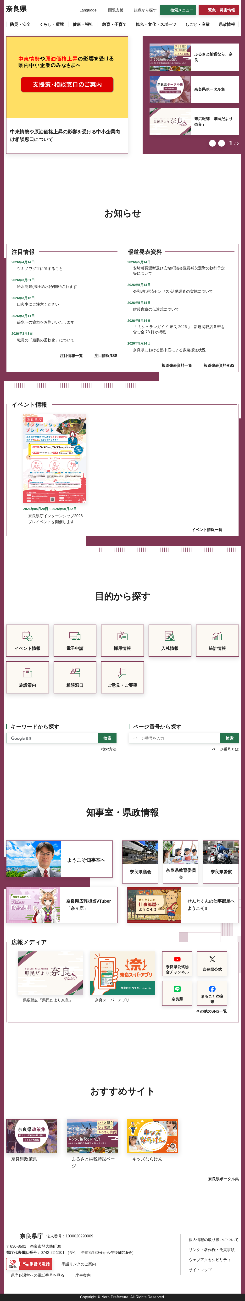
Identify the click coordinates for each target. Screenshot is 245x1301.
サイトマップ (200, 1270)
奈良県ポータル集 (209, 89)
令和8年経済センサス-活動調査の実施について (173, 291)
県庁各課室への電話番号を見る (37, 1275)
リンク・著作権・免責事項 (212, 1250)
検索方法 (109, 749)
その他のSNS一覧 (211, 1011)
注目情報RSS (105, 356)
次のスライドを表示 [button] (221, 143)
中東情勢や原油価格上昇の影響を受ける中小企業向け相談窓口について (65, 135)
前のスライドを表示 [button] (212, 143)
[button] (85, 10)
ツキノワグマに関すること (40, 269)
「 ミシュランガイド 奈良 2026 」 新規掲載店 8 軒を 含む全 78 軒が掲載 (179, 329)
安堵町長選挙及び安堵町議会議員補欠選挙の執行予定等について (179, 270)
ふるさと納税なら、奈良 (213, 57)
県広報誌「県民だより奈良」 (213, 121)
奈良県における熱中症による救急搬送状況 (169, 350)
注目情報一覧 (71, 356)
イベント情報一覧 (207, 530)
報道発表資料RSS (219, 365)
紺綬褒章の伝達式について (156, 309)
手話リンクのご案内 (78, 1264)
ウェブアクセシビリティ (210, 1260)
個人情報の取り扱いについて (214, 1240)
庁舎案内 (83, 1275)
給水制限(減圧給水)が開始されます (47, 287)
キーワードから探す (35, 727)
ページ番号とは (225, 749)
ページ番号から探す (157, 727)
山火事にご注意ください (38, 304)
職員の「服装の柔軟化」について (45, 340)
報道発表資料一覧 (176, 365)
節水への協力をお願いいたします (45, 322)
